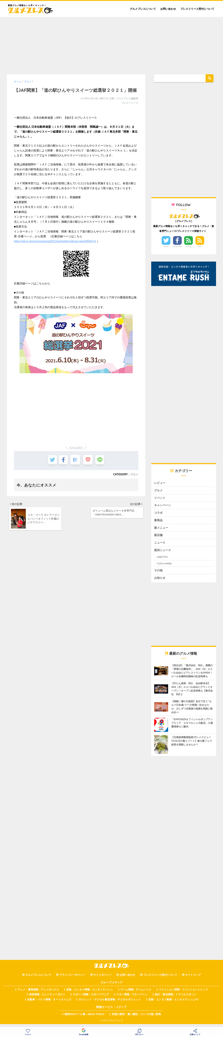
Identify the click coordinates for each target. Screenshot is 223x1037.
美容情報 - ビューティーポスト (47, 997)
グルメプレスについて (143, 8)
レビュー (160, 483)
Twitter (166, 246)
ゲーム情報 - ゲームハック (135, 992)
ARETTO (162, 559)
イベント (160, 498)
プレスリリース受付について (197, 8)
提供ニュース (163, 552)
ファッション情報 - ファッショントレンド (183, 992)
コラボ (158, 514)
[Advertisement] (111, 44)
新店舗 (158, 537)
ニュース (160, 545)
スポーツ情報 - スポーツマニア (91, 997)
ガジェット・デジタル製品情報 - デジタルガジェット (110, 1002)
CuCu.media (164, 566)
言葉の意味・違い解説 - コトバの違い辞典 (136, 1017)
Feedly (189, 246)
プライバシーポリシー (72, 978)
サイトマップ (193, 978)
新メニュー (161, 529)
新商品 (158, 521)
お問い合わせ (168, 8)
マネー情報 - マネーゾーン (131, 997)
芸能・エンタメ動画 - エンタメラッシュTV (173, 1002)
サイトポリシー (102, 978)
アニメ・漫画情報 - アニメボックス (38, 992)
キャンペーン (163, 506)
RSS (200, 246)
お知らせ (160, 581)
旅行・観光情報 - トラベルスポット (175, 997)
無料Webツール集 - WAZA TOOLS (84, 1017)
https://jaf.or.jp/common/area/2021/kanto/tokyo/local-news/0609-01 (55, 241)
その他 (158, 573)
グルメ (134, 474)
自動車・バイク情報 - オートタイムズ (49, 1002)
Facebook (177, 246)
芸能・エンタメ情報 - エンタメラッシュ (89, 992)
